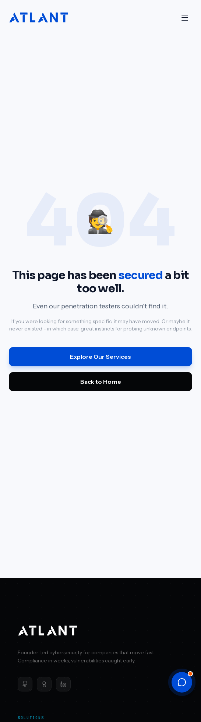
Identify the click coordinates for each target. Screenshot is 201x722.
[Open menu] (184, 17)
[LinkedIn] (63, 684)
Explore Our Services (100, 356)
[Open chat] (182, 682)
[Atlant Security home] (39, 18)
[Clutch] (44, 684)
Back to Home (100, 381)
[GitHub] (25, 684)
